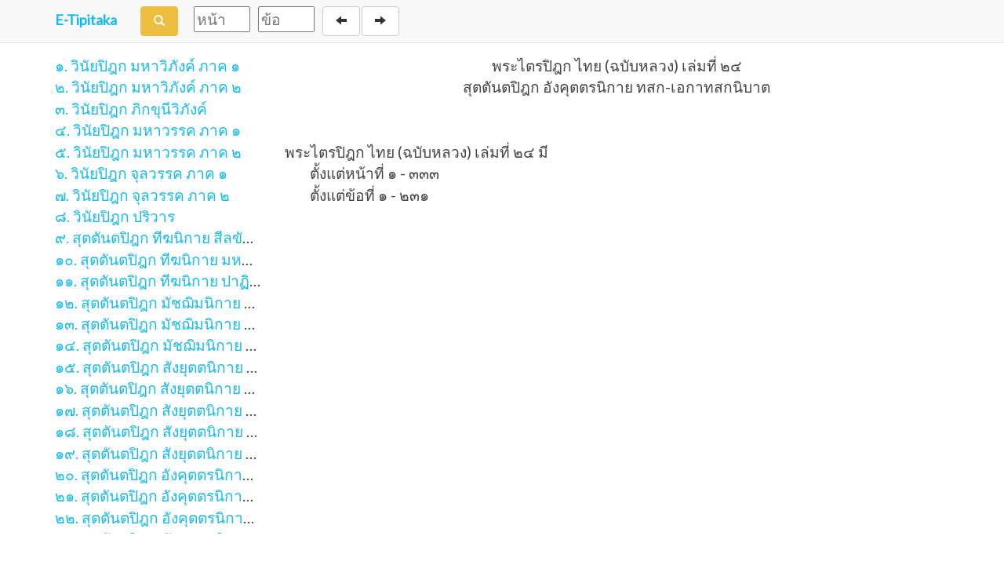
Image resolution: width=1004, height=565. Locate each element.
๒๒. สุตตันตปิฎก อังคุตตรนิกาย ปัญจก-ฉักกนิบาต (211, 517)
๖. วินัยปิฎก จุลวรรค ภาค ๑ (141, 173)
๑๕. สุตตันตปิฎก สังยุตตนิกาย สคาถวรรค (186, 367)
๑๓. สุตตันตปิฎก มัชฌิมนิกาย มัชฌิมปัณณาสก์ (203, 324)
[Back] (341, 21)
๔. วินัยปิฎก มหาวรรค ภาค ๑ (148, 130)
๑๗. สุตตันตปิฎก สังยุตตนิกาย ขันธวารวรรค (195, 410)
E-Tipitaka (86, 19)
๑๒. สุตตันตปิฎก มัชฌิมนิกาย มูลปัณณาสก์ (192, 302)
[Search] (159, 21)
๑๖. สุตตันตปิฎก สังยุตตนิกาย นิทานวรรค (186, 388)
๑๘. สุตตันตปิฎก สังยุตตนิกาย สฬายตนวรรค (196, 431)
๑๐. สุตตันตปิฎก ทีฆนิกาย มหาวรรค (170, 259)
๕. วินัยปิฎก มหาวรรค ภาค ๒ (148, 152)
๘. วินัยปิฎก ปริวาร (115, 216)
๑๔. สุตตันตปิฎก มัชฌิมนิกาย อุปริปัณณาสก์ (196, 345)
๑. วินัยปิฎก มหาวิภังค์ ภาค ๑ (147, 65)
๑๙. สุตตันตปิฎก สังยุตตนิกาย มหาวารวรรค (194, 453)
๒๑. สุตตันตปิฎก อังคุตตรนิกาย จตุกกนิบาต (192, 496)
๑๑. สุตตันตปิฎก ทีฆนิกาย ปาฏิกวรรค (174, 281)
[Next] (380, 21)
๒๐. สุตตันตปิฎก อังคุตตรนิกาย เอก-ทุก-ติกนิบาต (210, 474)
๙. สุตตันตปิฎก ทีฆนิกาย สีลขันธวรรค (175, 237)
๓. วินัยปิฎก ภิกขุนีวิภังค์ (131, 109)
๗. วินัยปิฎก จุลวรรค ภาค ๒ (142, 195)
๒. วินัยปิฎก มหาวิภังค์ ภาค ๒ (148, 87)
